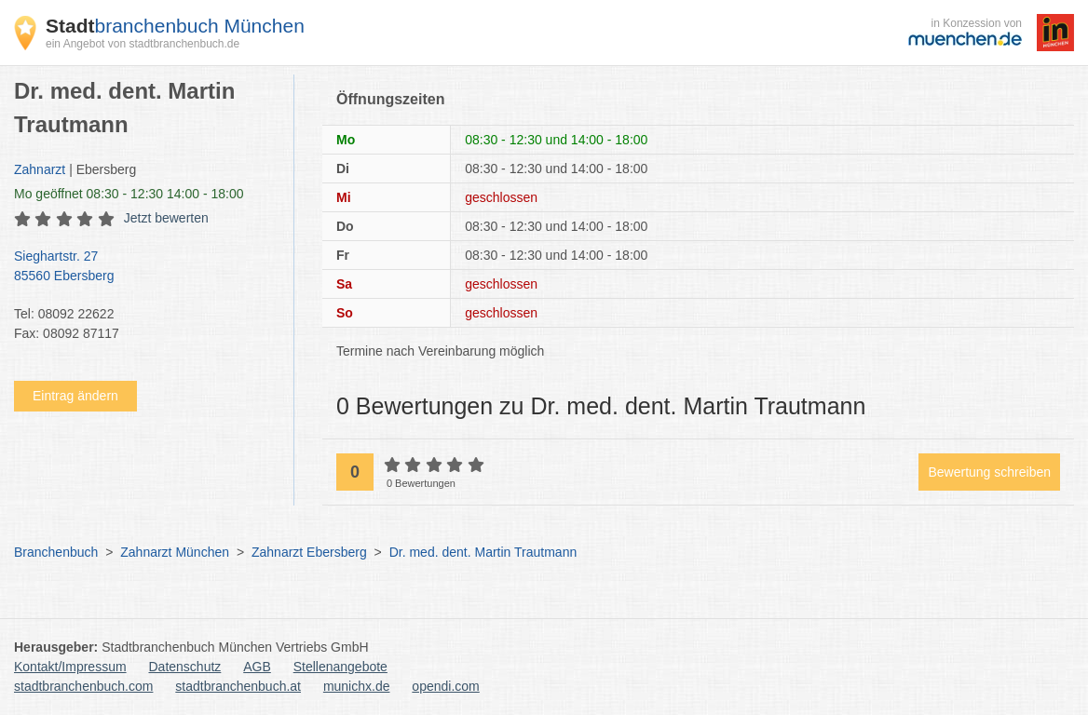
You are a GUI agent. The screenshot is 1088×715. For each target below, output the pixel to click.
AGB (257, 666)
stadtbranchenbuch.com (83, 686)
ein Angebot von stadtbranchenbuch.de (142, 43)
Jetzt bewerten (166, 217)
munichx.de (356, 686)
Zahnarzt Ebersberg (309, 552)
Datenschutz (185, 666)
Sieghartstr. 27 (144, 267)
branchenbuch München (175, 25)
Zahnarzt (39, 169)
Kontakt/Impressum (70, 666)
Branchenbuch (56, 552)
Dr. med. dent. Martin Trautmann (483, 552)
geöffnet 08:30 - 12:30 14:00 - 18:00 (129, 193)
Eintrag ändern (75, 395)
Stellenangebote (340, 666)
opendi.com (445, 686)
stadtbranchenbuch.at (238, 686)
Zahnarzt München (174, 552)
